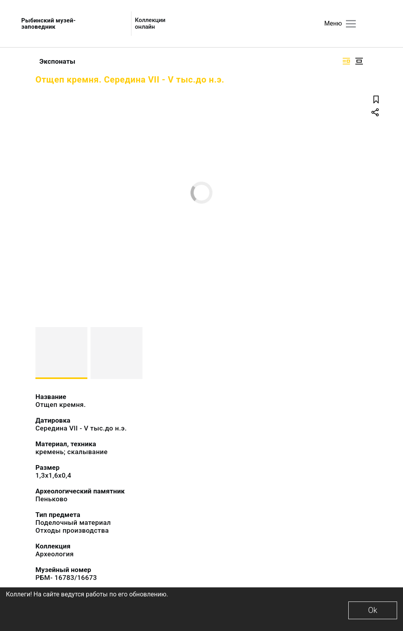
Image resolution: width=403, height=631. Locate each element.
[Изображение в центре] (359, 61)
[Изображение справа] (346, 61)
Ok (372, 610)
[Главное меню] (351, 23)
